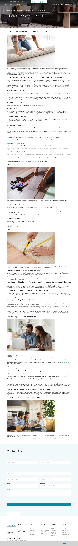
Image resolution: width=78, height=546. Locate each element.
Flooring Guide (15, 10)
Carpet (8, 125)
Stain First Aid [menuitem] (53, 528)
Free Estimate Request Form (39, 438)
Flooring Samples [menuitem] (44, 528)
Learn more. (20, 544)
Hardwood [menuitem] (32, 530)
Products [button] (6, 4)
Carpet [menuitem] (31, 532)
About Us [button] (19, 4)
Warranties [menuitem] (53, 535)
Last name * (42, 459)
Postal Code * (9, 483)
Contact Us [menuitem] (64, 532)
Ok (64, 543)
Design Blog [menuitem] (43, 533)
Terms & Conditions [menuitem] (65, 534)
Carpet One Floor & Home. (14, 540)
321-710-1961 (20, 1)
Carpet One (9, 10)
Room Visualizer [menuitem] (44, 526)
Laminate (9, 143)
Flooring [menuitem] (31, 526)
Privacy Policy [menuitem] (64, 536)
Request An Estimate (65, 4)
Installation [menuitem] (53, 537)
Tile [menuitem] (31, 536)
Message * (8, 489)
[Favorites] (73, 4)
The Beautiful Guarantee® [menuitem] (53, 533)
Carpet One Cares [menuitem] (65, 530)
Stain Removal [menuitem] (53, 526)
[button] (71, 4)
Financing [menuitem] (32, 539)
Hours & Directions (55, 4)
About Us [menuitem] (63, 526)
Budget (20, 10)
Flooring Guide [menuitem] (54, 530)
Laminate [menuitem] (32, 534)
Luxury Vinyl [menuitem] (32, 528)
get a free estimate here (30, 215)
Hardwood (9, 151)
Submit (39, 504)
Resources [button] (12, 4)
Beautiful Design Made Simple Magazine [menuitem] (45, 531)
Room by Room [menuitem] (64, 528)
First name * (9, 459)
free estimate (64, 362)
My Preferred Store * (43, 483)
